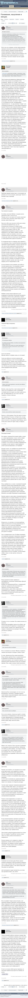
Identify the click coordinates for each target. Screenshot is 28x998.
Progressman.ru (5, 6)
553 (16, 23)
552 (14, 23)
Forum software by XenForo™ (5, 995)
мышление (11, 19)
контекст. (6, 19)
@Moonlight (4, 73)
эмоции (3, 21)
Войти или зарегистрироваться (20, 1)
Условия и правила (24, 995)
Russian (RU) (8, 993)
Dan (7, 26)
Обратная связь (20, 993)
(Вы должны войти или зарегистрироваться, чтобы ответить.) (15, 985)
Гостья (7, 640)
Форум (11, 6)
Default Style (3, 993)
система (22, 19)
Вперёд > (23, 23)
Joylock (15, 313)
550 (11, 23)
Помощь (25, 993)
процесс (17, 19)
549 (9, 23)
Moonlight (8, 66)
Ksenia (3, 313)
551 (12, 23)
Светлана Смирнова (6, 200)
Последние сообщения (5, 8)
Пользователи (18, 6)
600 (20, 23)
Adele (12, 200)
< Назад (2, 23)
